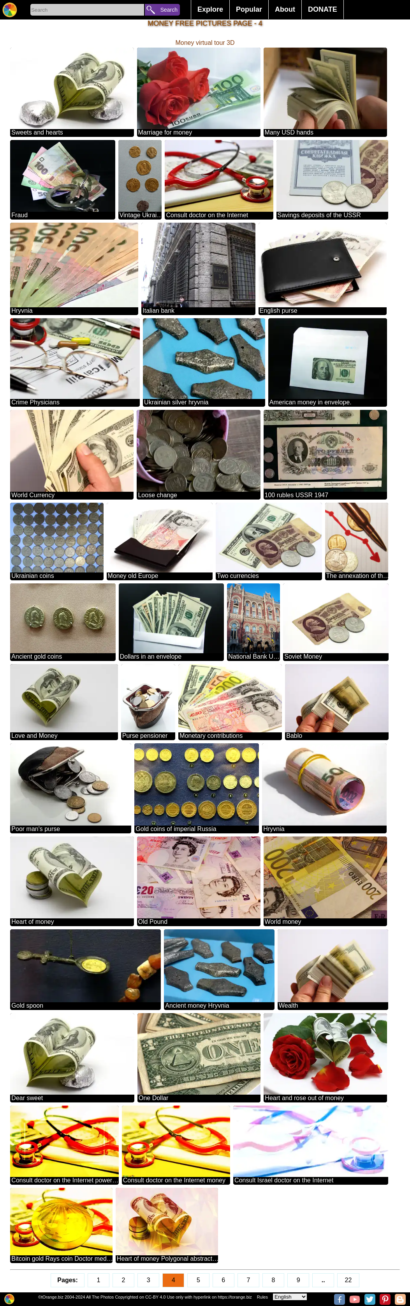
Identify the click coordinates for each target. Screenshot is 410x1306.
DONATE (322, 9)
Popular (249, 9)
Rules (262, 1297)
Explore (210, 9)
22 (348, 1280)
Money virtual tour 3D (204, 42)
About (285, 9)
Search (169, 10)
